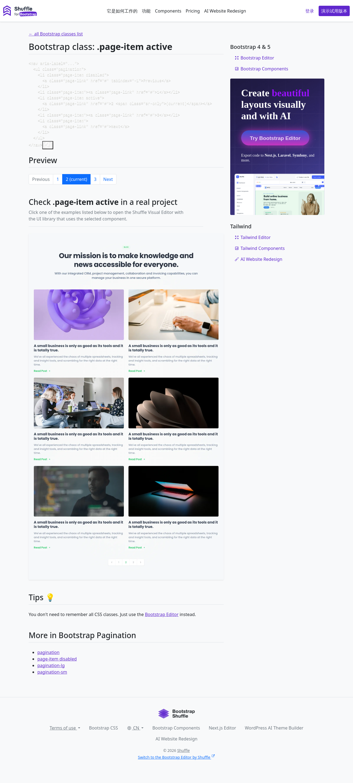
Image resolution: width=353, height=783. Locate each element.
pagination (48, 660)
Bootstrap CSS (103, 736)
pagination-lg (51, 673)
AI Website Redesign (225, 11)
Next (108, 187)
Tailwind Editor (253, 237)
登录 (309, 11)
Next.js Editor (222, 736)
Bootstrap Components (261, 69)
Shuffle (183, 758)
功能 (146, 11)
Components (168, 11)
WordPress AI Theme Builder (274, 736)
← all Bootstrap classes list (56, 34)
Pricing (193, 11)
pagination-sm (52, 680)
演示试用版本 (334, 11)
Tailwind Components (260, 248)
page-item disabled (57, 667)
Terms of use (63, 736)
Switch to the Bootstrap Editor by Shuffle (176, 764)
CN (133, 736)
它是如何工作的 (122, 11)
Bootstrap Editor (161, 622)
